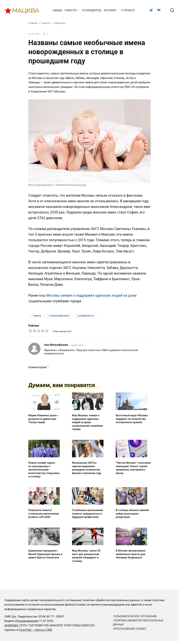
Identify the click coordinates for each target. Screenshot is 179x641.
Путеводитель (92, 10)
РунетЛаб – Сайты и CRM (35, 630)
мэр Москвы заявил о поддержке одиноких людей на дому (88, 295)
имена (37, 315)
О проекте (128, 10)
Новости (70, 10)
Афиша (57, 10)
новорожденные (59, 315)
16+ (13, 616)
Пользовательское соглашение (135, 616)
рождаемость (86, 315)
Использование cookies (129, 628)
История (110, 10)
